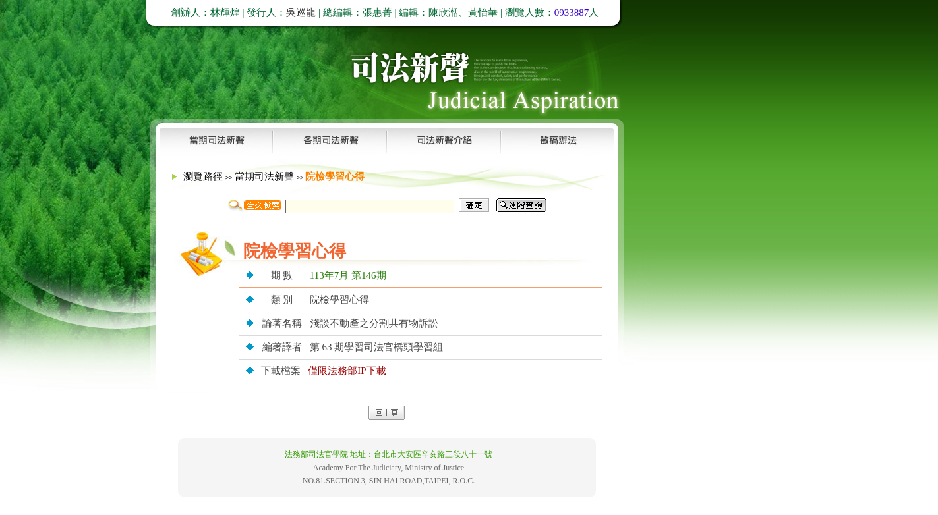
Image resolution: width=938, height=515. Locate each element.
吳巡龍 (301, 12)
